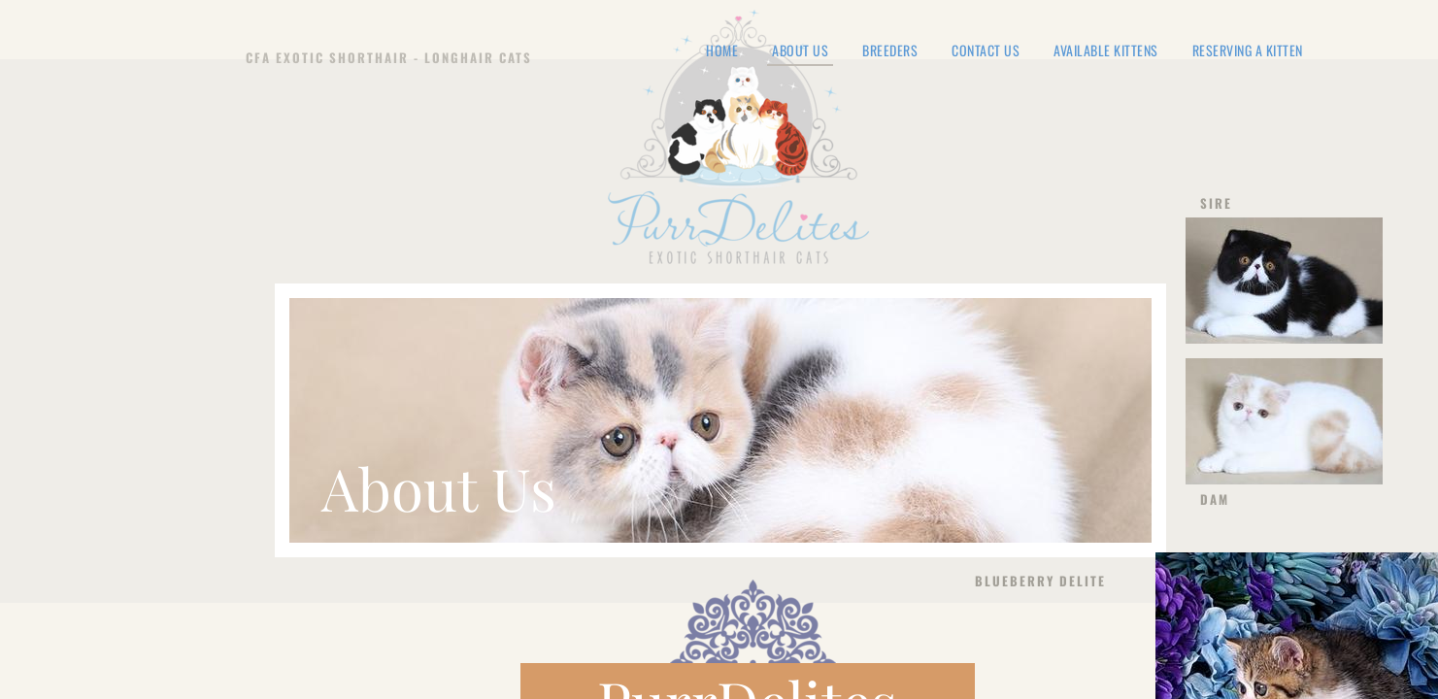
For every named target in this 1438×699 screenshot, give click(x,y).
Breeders (890, 51)
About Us (800, 51)
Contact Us (986, 51)
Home (722, 51)
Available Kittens (1105, 51)
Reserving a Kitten (1247, 51)
